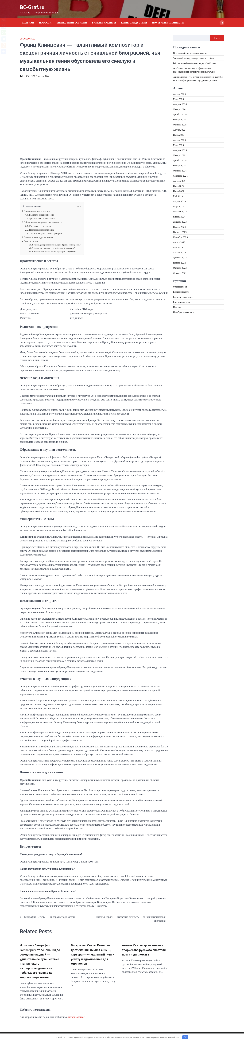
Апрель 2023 (179, 252)
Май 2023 (178, 247)
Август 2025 (179, 129)
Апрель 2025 (179, 140)
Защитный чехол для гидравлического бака (193, 58)
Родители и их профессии (41, 215)
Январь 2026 (179, 109)
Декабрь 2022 (180, 257)
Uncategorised (27, 39)
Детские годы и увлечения (41, 218)
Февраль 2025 (180, 150)
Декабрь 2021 (180, 273)
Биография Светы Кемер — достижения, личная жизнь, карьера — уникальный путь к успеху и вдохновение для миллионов (92, 954)
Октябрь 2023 (180, 232)
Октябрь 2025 (180, 124)
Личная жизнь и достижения (38, 237)
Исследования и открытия (41, 230)
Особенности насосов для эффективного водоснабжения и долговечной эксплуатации (194, 70)
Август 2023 (179, 242)
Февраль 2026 (180, 104)
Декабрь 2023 (180, 221)
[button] (77, 206)
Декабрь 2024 (180, 160)
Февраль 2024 (180, 211)
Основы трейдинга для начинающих (190, 53)
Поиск (217, 38)
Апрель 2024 (179, 201)
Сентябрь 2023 (180, 237)
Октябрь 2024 (180, 170)
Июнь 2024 (178, 191)
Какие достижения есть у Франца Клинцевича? (54, 248)
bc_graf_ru (26, 75)
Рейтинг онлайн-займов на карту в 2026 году (194, 63)
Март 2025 (178, 145)
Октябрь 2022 (180, 267)
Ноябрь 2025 (179, 119)
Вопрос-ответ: (31, 241)
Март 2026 (178, 99)
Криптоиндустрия (134, 22)
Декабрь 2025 (180, 114)
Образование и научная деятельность (43, 222)
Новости (45, 22)
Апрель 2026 (179, 94)
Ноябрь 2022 (179, 262)
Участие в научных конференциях (45, 233)
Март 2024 (178, 206)
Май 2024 (178, 196)
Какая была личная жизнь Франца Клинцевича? (55, 251)
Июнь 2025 (178, 134)
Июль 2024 (178, 186)
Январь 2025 (179, 155)
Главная (28, 22)
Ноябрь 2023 (179, 227)
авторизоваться (76, 1017)
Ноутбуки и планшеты (168, 22)
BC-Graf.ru (32, 7)
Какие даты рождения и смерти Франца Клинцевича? (57, 244)
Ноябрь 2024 (179, 165)
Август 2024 (179, 181)
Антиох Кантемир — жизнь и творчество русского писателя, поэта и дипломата (144, 950)
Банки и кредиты (104, 22)
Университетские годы (40, 226)
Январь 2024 (179, 216)
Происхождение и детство (37, 211)
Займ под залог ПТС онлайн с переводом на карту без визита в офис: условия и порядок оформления (198, 78)
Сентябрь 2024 (180, 175)
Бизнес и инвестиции (72, 22)
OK (185, 1037)
